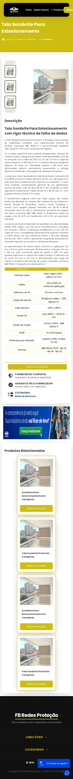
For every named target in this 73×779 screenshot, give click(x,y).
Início (29, 9)
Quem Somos (41, 9)
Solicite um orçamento (37, 367)
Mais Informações (36, 508)
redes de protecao (25, 396)
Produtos (57, 9)
